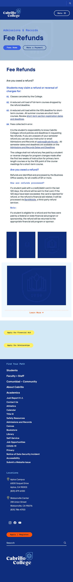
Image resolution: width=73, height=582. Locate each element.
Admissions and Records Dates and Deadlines (32, 147)
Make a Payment (35, 47)
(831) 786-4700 (17, 509)
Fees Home (12, 47)
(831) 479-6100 (17, 491)
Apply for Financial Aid (19, 332)
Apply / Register (19, 534)
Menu (62, 13)
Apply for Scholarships (18, 345)
